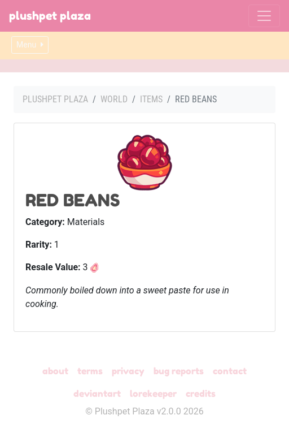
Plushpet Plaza (50, 16)
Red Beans (72, 200)
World (114, 99)
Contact (230, 371)
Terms (90, 371)
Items (151, 99)
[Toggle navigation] (264, 16)
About (55, 371)
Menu (29, 44)
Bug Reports (179, 371)
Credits (201, 393)
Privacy (128, 371)
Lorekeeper (153, 393)
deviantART (97, 393)
